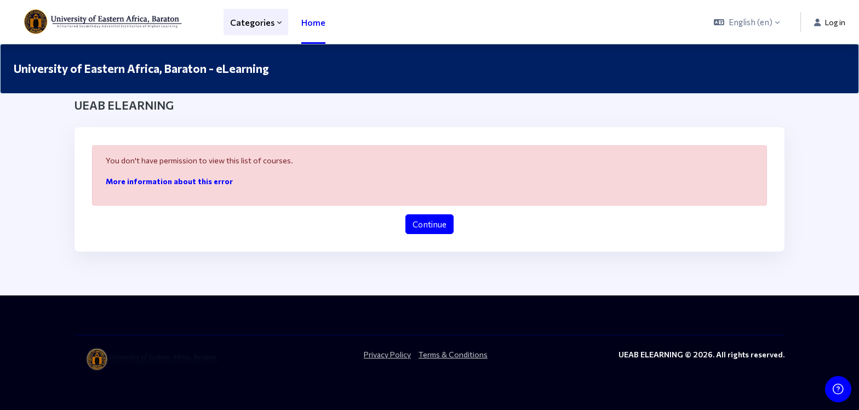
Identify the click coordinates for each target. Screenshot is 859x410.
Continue (429, 224)
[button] (747, 22)
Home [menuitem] (313, 22)
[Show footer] (838, 389)
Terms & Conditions (453, 354)
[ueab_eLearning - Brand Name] (105, 22)
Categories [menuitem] (252, 22)
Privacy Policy (387, 354)
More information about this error (169, 181)
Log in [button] (829, 22)
